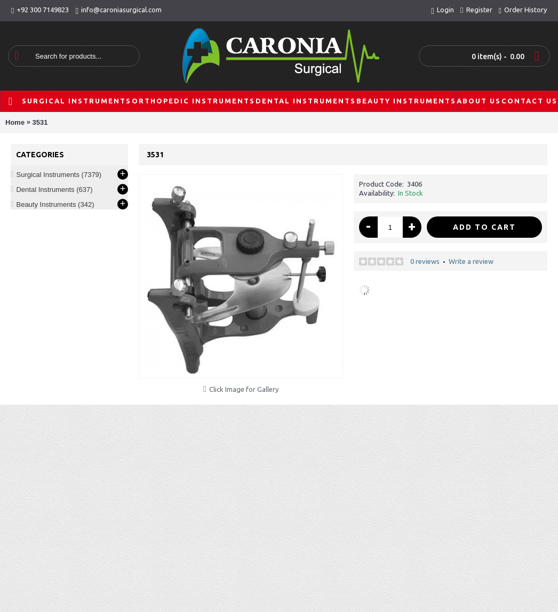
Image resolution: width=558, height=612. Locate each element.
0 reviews (425, 261)
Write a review (471, 261)
